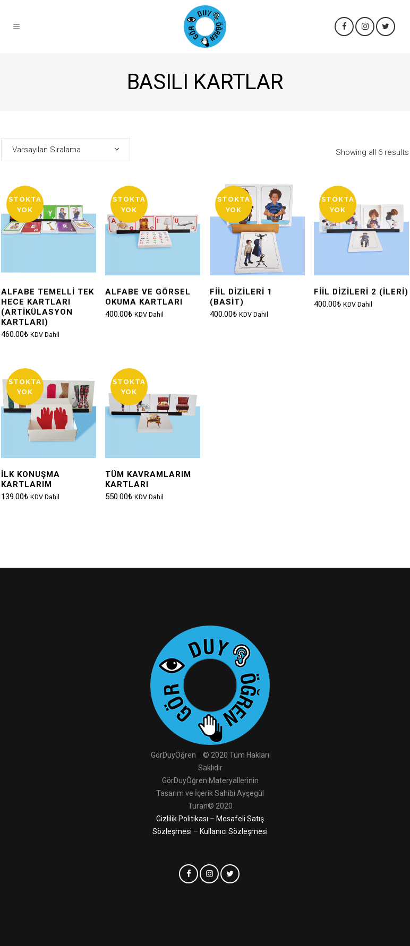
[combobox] (65, 149)
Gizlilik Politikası (182, 818)
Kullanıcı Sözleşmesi (234, 831)
